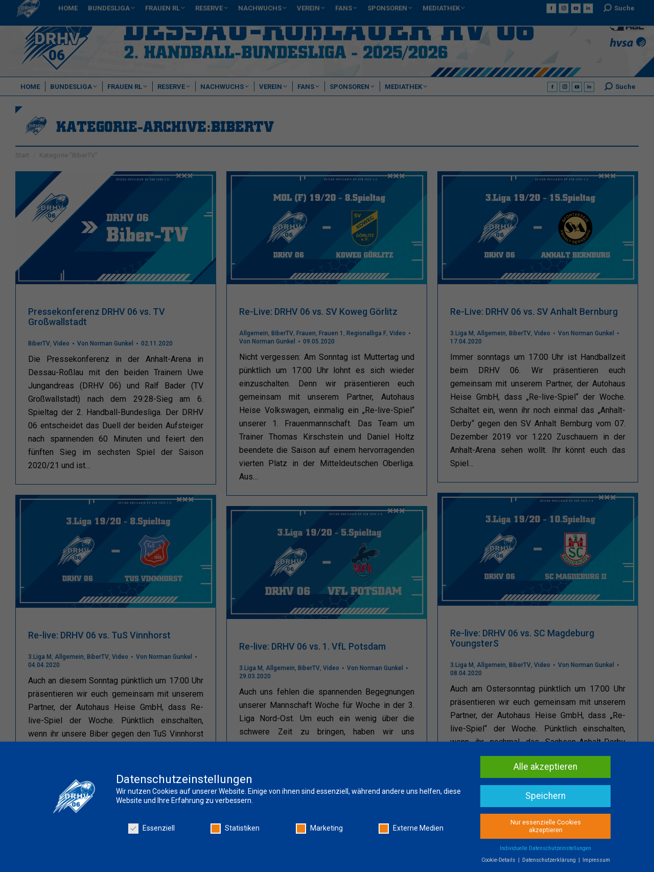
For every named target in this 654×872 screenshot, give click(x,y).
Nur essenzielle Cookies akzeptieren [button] (545, 828)
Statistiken (235, 830)
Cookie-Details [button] (499, 862)
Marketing (319, 830)
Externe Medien (411, 830)
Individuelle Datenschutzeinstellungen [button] (545, 850)
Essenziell (151, 830)
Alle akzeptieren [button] (545, 769)
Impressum (596, 862)
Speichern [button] (545, 798)
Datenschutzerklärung (549, 862)
